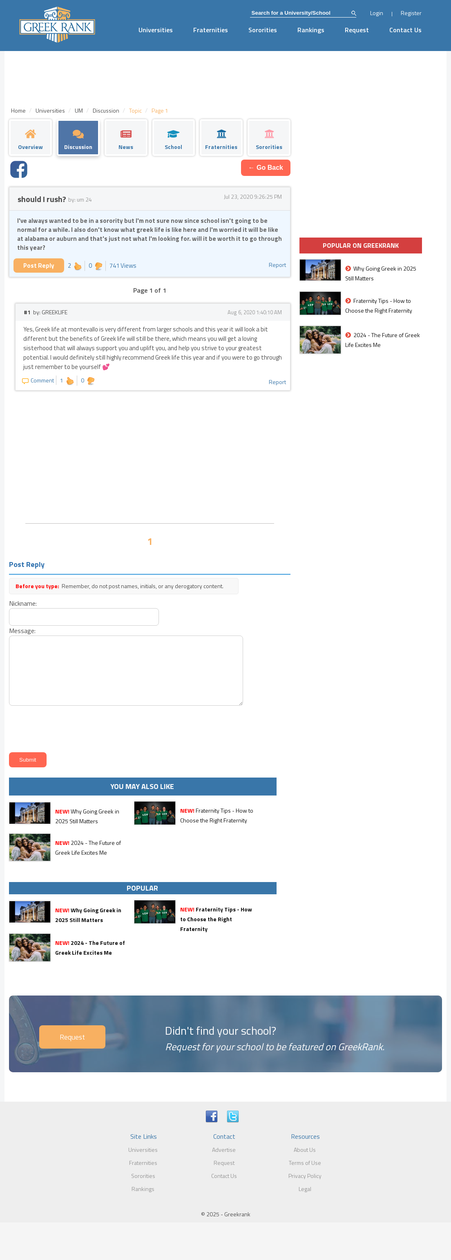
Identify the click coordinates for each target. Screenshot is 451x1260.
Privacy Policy (305, 1175)
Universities (155, 30)
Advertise (224, 1149)
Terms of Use (305, 1162)
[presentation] (68, 727)
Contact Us (405, 30)
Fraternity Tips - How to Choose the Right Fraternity (216, 919)
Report (277, 264)
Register (411, 13)
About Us (305, 1149)
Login (376, 13)
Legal (305, 1188)
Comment (38, 380)
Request (357, 30)
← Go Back (265, 167)
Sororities (262, 30)
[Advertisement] (149, 456)
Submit (27, 760)
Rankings (310, 30)
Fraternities (210, 30)
